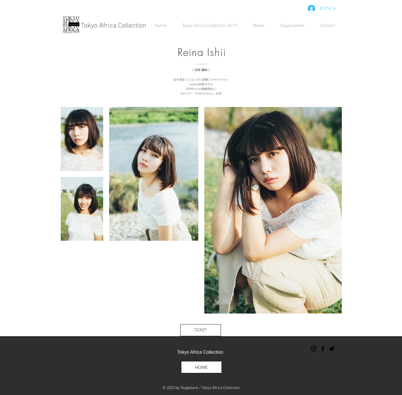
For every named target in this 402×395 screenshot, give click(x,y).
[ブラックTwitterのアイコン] (332, 348)
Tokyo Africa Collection (113, 26)
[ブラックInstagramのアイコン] (313, 348)
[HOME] (201, 367)
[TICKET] (200, 330)
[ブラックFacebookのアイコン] (322, 348)
